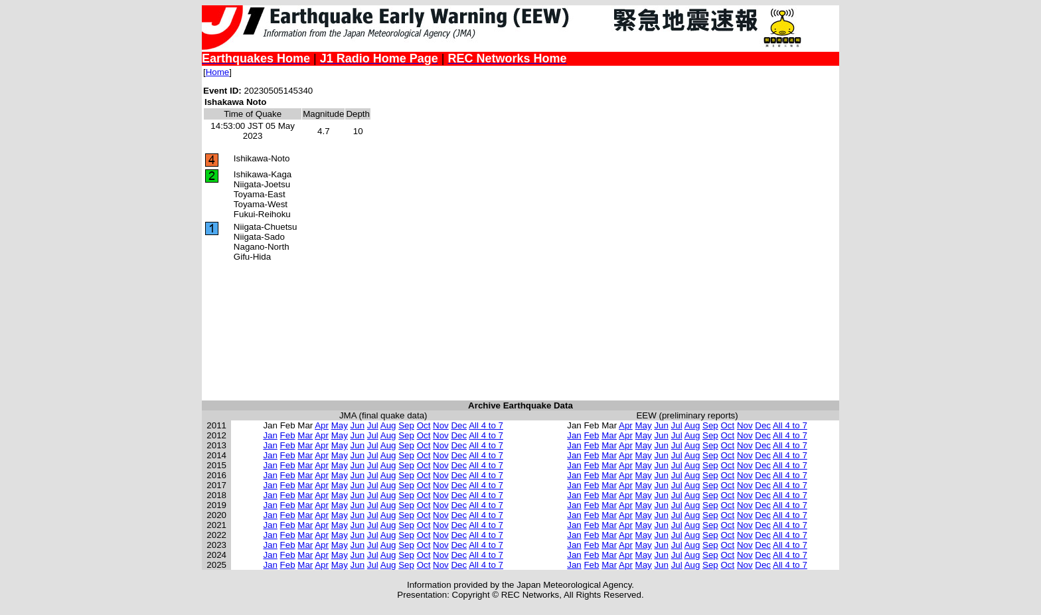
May (339, 425)
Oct (424, 425)
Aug (388, 425)
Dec (459, 425)
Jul (372, 425)
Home (218, 72)
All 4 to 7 (486, 425)
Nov (441, 425)
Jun (358, 425)
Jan (270, 435)
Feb (287, 435)
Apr (322, 425)
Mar (305, 435)
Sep (406, 425)
